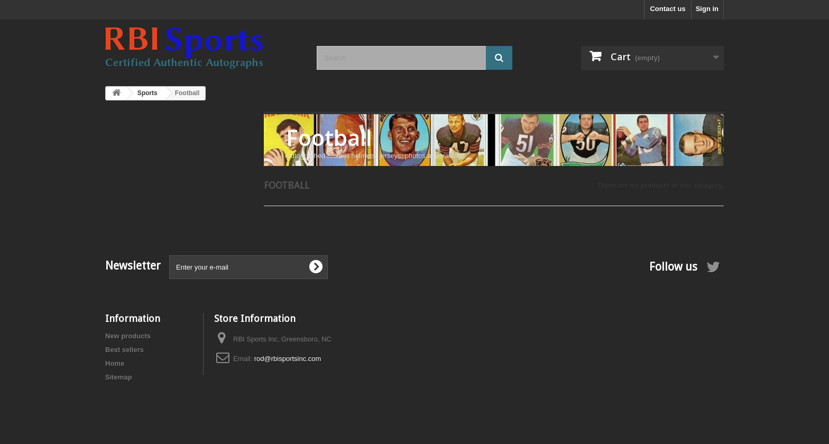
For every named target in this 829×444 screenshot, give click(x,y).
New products (128, 336)
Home (114, 363)
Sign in (707, 9)
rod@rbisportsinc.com (287, 359)
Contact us (667, 9)
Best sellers (124, 350)
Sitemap (118, 377)
